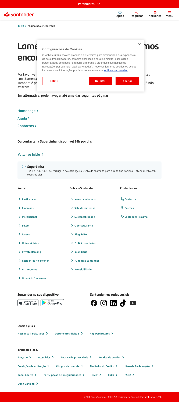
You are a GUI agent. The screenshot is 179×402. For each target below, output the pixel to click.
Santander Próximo (134, 216)
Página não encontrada (41, 26)
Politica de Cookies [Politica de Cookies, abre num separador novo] (116, 70)
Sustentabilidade (82, 216)
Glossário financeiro (32, 278)
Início (20, 25)
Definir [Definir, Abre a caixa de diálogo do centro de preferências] (54, 81)
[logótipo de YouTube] (133, 303)
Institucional (27, 216)
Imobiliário (78, 251)
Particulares (27, 199)
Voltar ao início (31, 154)
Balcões (127, 208)
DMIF (97, 374)
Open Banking (28, 383)
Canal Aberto (27, 374)
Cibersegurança (81, 225)
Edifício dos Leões (82, 243)
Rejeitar (100, 81)
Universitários (28, 243)
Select (23, 225)
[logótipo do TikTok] (123, 303)
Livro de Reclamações (140, 366)
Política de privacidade (76, 357)
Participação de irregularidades (64, 374)
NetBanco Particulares (33, 333)
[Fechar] (139, 44)
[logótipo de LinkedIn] (113, 303)
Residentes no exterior (33, 260)
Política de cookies (112, 357)
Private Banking (29, 251)
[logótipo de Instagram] (104, 303)
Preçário (25, 357)
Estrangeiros (27, 269)
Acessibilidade (81, 269)
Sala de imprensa (82, 208)
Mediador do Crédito (104, 366)
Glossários (46, 357)
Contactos (25, 126)
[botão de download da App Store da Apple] (27, 302)
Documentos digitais (69, 333)
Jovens (24, 234)
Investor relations (83, 199)
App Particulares (102, 333)
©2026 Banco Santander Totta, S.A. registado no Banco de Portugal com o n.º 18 (123, 397)
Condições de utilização (34, 366)
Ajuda (22, 118)
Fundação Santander (84, 260)
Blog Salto (78, 234)
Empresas (26, 208)
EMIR (113, 374)
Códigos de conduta (70, 366)
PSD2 (130, 374)
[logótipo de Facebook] (94, 303)
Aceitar (127, 81)
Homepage (26, 111)
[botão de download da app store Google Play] (52, 302)
